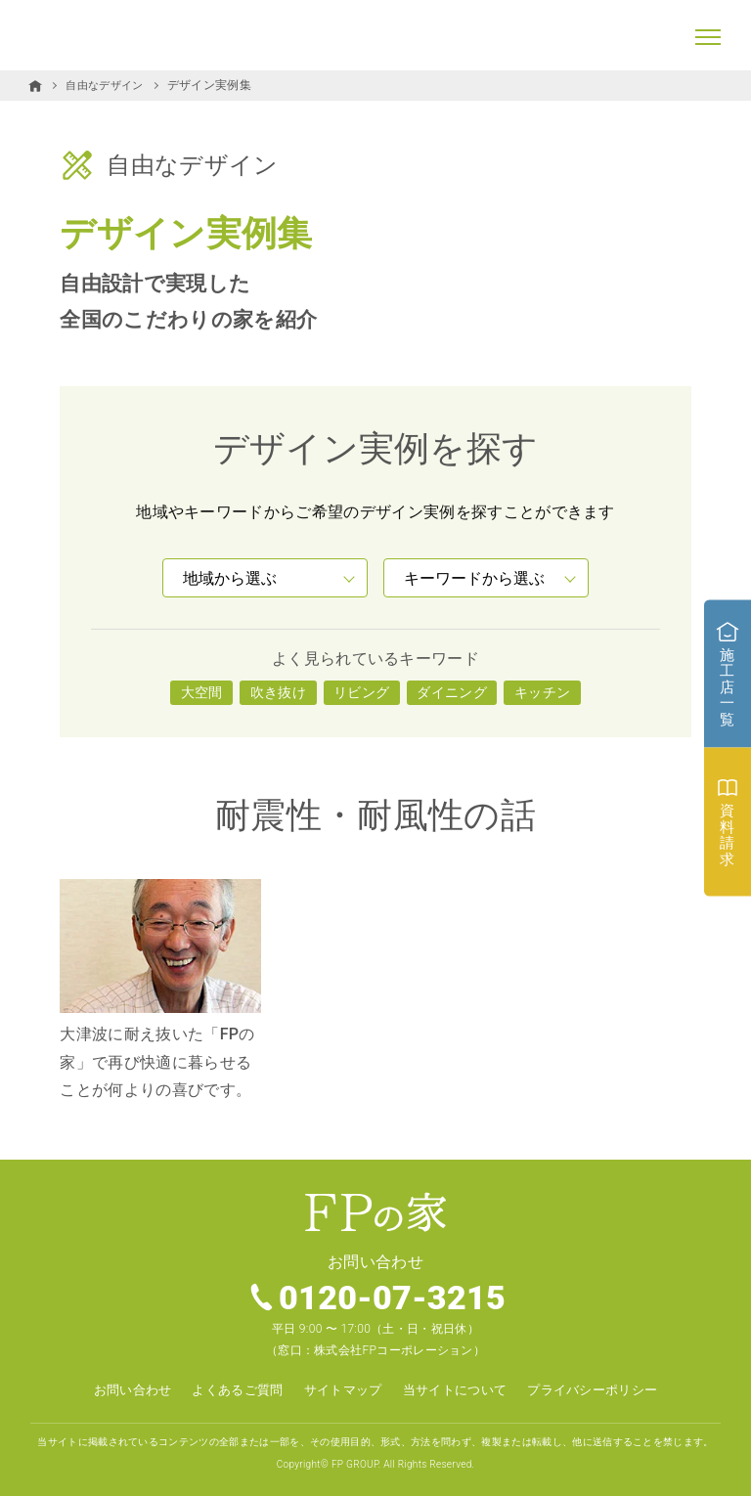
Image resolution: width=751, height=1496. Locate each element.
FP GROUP (354, 1463)
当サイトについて (459, 1389)
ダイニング (452, 691)
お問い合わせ (117, 1389)
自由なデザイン (108, 85)
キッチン (542, 691)
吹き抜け (278, 691)
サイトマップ (340, 1389)
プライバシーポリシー (606, 1389)
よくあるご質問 (229, 1389)
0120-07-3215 (393, 1298)
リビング (361, 691)
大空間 (202, 691)
